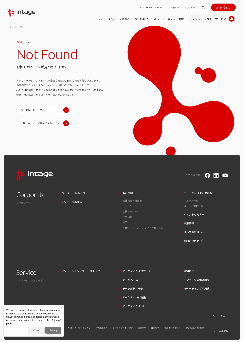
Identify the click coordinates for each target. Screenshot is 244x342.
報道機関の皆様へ (172, 327)
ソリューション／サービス (213, 19)
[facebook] (207, 175)
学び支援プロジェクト (196, 327)
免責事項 (142, 327)
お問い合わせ (223, 7)
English (190, 7)
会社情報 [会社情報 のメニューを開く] (142, 19)
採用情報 (173, 7)
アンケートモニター (151, 7)
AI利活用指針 (101, 327)
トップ (99, 19)
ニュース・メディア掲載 (169, 19)
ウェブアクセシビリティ (79, 327)
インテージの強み (119, 19)
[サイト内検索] (203, 7)
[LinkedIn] (216, 175)
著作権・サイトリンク (123, 327)
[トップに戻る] (220, 315)
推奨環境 (155, 327)
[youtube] (225, 175)
